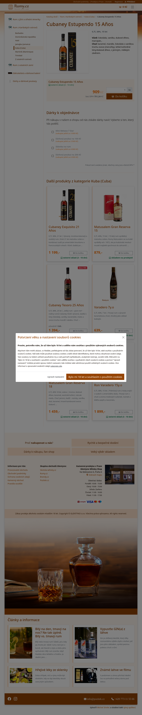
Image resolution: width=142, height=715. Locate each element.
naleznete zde (56, 366)
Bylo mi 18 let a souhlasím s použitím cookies (95, 377)
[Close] (123, 337)
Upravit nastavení (55, 376)
